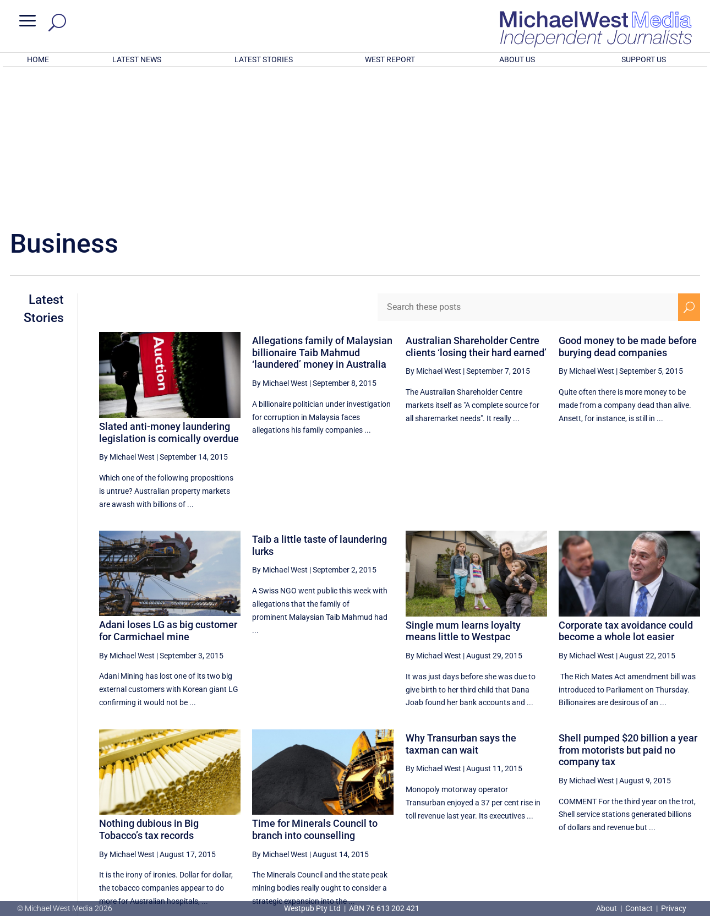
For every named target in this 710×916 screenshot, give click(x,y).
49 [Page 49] (635, 806)
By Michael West (127, 312)
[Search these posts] (528, 163)
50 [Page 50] (663, 806)
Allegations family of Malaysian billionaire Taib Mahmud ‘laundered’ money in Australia (322, 208)
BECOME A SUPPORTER (653, 845)
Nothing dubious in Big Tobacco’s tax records (149, 685)
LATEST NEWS (136, 59)
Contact (639, 908)
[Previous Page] (527, 805)
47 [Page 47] (580, 806)
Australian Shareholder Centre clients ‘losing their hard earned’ (476, 202)
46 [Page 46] (552, 806)
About (607, 908)
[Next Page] (689, 805)
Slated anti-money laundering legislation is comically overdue (169, 288)
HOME (38, 59)
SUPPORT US (643, 59)
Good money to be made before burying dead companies (628, 202)
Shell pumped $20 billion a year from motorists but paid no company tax (628, 605)
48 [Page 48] (608, 806)
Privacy (673, 908)
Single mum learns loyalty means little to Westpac (463, 487)
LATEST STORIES (263, 59)
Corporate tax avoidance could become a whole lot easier (626, 487)
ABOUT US (517, 59)
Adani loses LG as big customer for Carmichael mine (168, 486)
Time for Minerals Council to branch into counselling (315, 685)
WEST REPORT (390, 59)
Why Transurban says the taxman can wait (461, 600)
